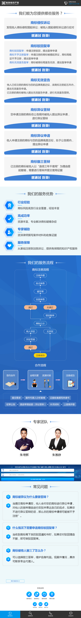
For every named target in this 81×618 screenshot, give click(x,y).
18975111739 (74, 4)
